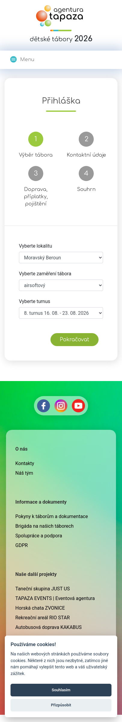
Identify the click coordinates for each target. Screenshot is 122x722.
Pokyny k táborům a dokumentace (51, 516)
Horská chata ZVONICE (40, 608)
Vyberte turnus (34, 301)
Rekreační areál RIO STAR (42, 617)
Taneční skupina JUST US (42, 589)
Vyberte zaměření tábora (45, 274)
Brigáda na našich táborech (44, 526)
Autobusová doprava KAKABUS (48, 627)
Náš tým (24, 473)
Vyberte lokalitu (35, 246)
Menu (22, 59)
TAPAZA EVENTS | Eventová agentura (55, 598)
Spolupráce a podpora (38, 536)
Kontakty (24, 463)
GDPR (21, 545)
